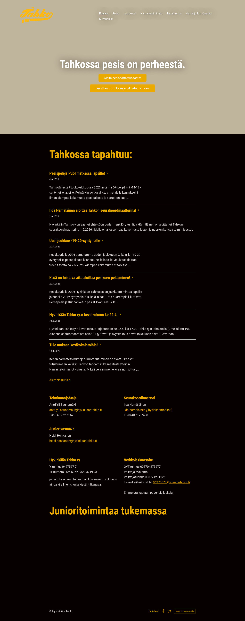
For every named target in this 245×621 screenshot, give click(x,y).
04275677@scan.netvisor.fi (171, 482)
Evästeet (154, 611)
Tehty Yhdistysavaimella (185, 611)
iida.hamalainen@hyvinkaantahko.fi (148, 410)
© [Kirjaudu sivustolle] (50, 611)
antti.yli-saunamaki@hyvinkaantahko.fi (75, 410)
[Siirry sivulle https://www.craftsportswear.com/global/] (160, 543)
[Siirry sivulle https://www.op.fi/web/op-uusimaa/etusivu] (85, 540)
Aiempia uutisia (59, 380)
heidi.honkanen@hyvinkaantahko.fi (73, 441)
